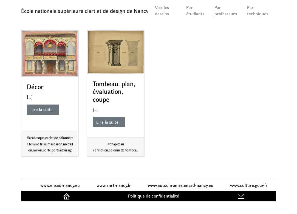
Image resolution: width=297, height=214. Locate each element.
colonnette (117, 150)
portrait (57, 150)
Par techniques (257, 10)
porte (47, 150)
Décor (35, 86)
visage (67, 150)
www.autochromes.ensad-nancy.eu (180, 185)
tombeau (131, 150)
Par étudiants (195, 10)
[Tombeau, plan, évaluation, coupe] (115, 52)
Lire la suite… (43, 109)
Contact (241, 196)
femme (34, 144)
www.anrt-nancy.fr (114, 185)
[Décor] (49, 53)
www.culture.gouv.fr (249, 185)
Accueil (67, 196)
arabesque (36, 137)
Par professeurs (225, 10)
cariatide (51, 137)
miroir (37, 150)
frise (43, 144)
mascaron (54, 144)
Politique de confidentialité (153, 196)
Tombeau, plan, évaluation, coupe (114, 91)
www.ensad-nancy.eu (60, 185)
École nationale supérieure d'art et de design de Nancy (84, 10)
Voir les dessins (162, 10)
